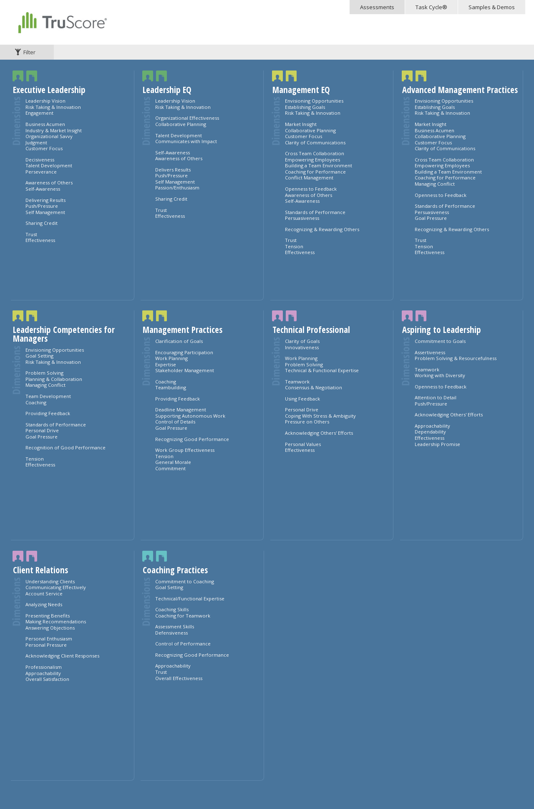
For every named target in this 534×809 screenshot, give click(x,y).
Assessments (377, 7)
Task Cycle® (431, 7)
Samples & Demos (492, 7)
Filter (29, 52)
